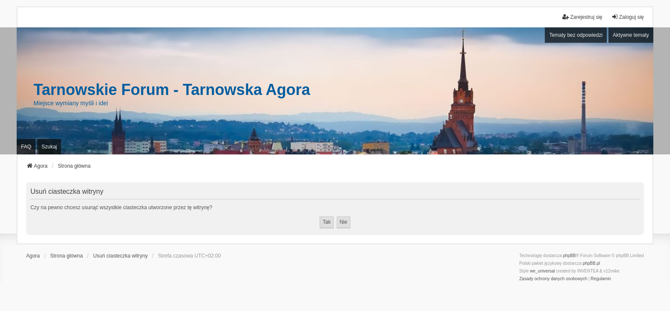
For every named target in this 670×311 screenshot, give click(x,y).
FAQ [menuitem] (26, 147)
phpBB (569, 255)
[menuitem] (553, 279)
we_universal (542, 271)
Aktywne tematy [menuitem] (631, 35)
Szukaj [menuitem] (49, 147)
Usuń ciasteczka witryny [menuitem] (120, 256)
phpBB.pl (591, 263)
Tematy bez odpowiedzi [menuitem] (575, 35)
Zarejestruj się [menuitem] (582, 17)
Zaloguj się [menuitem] (627, 17)
